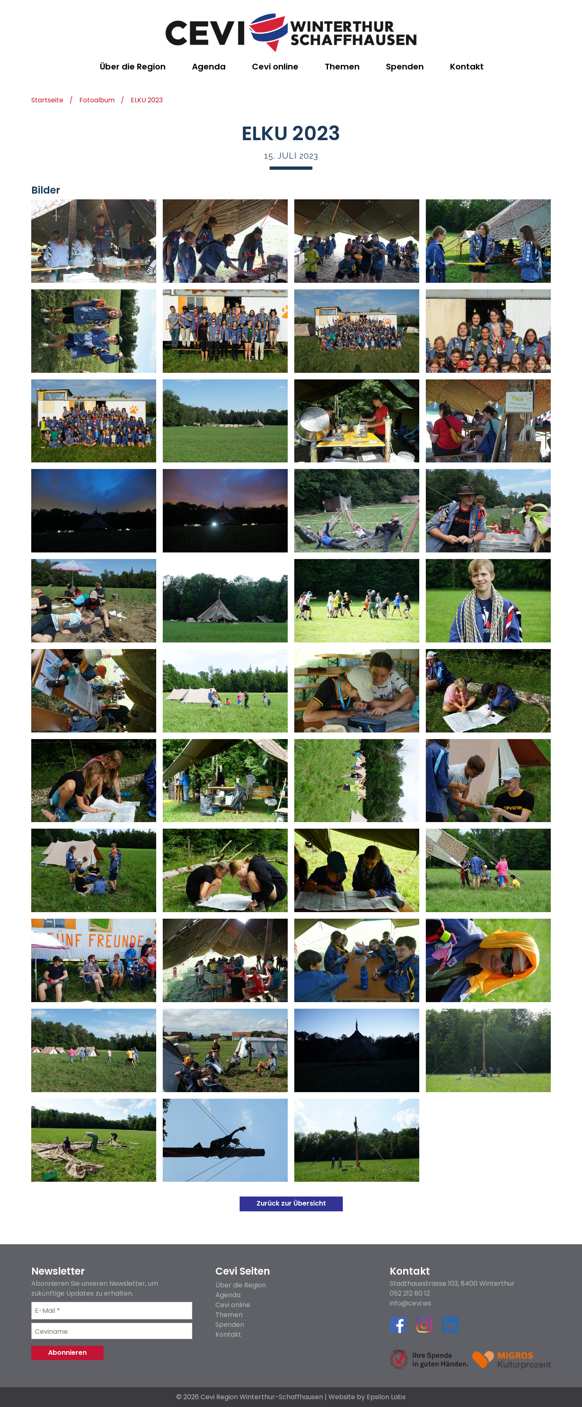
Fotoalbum (97, 101)
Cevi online (232, 1305)
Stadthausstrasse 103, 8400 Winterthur (452, 1283)
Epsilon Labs (386, 1397)
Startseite (47, 101)
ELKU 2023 (147, 101)
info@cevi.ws (410, 1303)
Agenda (227, 1295)
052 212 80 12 (410, 1293)
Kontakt (228, 1334)
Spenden (229, 1324)
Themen (228, 1314)
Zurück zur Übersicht (291, 1203)
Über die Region (240, 1285)
